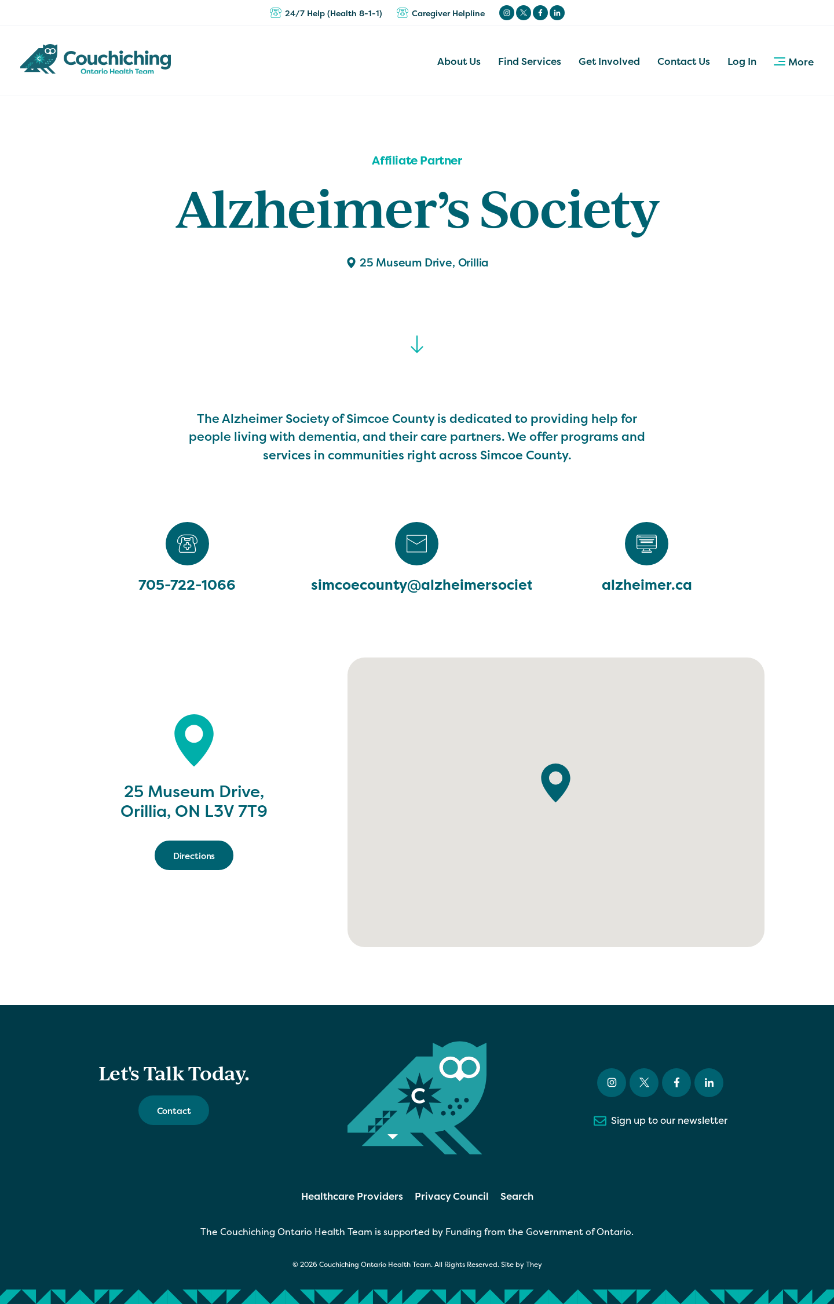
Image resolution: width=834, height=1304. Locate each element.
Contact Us (683, 61)
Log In (741, 61)
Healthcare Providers (352, 1196)
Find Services (529, 61)
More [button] (794, 61)
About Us (459, 61)
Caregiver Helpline (441, 13)
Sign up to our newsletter (660, 1121)
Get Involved (609, 61)
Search (516, 1196)
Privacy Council (452, 1196)
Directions (194, 856)
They (534, 1265)
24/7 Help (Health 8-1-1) (326, 13)
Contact (174, 1111)
